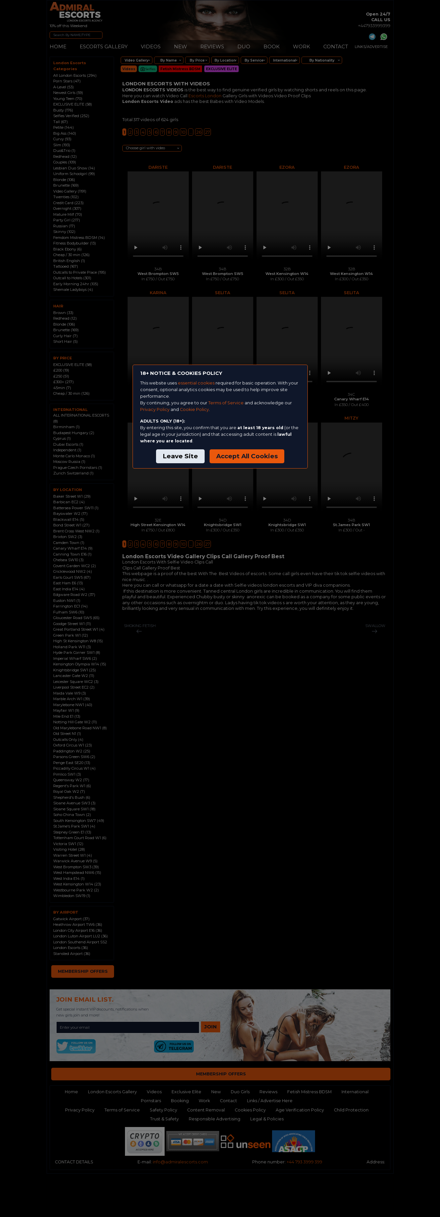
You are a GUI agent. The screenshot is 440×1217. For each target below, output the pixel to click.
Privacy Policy (155, 409)
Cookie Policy (194, 409)
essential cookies (196, 383)
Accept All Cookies (247, 456)
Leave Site (180, 456)
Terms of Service (226, 402)
